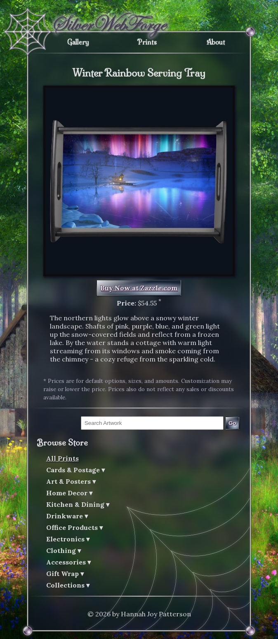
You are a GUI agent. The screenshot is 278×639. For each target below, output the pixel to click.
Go (232, 423)
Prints (147, 42)
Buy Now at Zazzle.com (138, 288)
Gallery (78, 42)
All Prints (62, 458)
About (216, 42)
